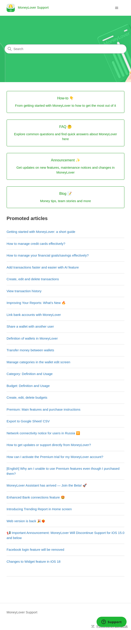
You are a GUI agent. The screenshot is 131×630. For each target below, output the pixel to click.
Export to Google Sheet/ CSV (28, 421)
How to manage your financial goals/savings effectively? (48, 255)
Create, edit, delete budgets (27, 397)
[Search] (65, 48)
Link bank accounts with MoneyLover (34, 315)
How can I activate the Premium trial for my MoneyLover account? (55, 457)
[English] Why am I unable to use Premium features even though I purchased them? (63, 471)
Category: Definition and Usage (30, 374)
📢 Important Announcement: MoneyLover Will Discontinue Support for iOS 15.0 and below (65, 535)
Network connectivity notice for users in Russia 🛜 (43, 433)
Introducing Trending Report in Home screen (39, 509)
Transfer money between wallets (30, 350)
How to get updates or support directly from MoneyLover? (49, 445)
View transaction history (24, 291)
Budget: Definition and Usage (28, 386)
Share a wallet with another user (30, 326)
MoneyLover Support (22, 612)
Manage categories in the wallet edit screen (38, 362)
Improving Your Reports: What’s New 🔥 (36, 303)
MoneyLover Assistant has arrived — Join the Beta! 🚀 (47, 485)
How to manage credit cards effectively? (36, 243)
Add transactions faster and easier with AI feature (43, 267)
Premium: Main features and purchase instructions (43, 409)
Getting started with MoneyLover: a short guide (41, 232)
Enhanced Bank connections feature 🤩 (36, 497)
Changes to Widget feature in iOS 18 (34, 561)
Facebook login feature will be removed (35, 549)
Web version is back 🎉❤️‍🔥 (26, 521)
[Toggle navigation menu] (116, 8)
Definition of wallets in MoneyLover (32, 338)
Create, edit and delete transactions (33, 279)
